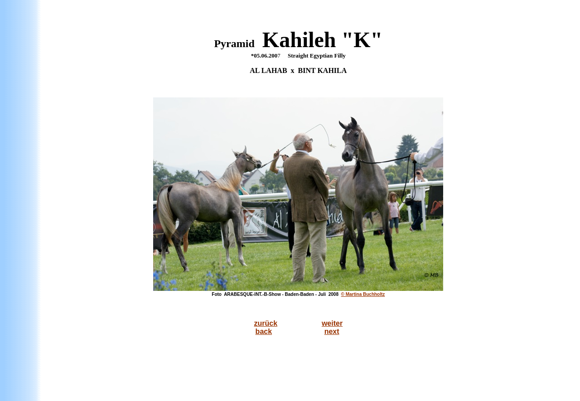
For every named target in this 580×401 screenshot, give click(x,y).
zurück (266, 323)
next (331, 331)
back (264, 331)
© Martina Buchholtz (363, 294)
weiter (332, 323)
